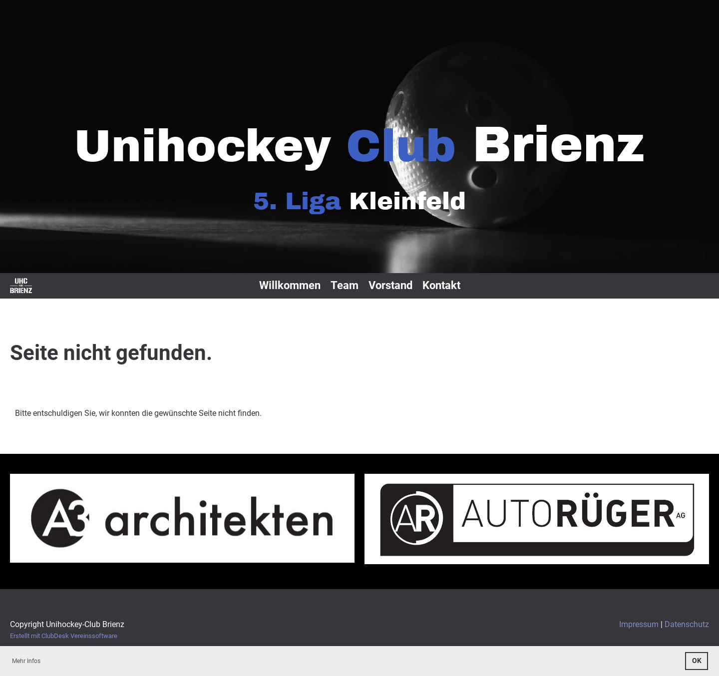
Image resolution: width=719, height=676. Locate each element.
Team (345, 285)
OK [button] (697, 661)
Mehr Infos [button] (26, 661)
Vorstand (390, 285)
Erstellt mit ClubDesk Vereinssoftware (63, 636)
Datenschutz (687, 624)
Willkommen (290, 285)
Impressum (639, 624)
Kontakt (441, 285)
